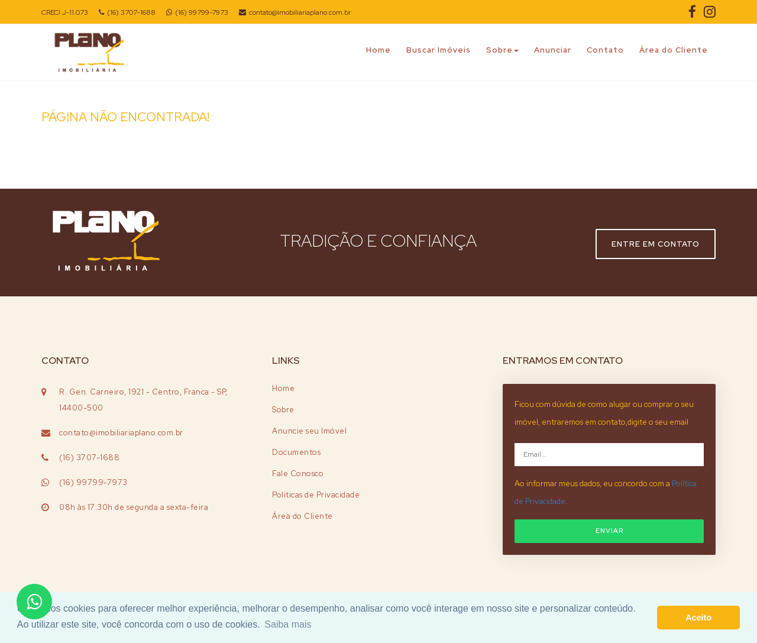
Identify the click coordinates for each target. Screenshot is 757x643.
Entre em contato (656, 244)
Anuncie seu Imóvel (309, 431)
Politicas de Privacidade (316, 495)
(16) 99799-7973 (197, 12)
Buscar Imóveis (438, 50)
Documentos (296, 452)
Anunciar (552, 50)
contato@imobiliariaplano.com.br (295, 12)
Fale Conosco (297, 473)
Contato (605, 50)
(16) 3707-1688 (127, 12)
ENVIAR (609, 530)
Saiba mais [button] (287, 624)
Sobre (502, 50)
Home (378, 50)
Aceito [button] (698, 617)
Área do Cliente (673, 50)
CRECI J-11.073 (64, 12)
